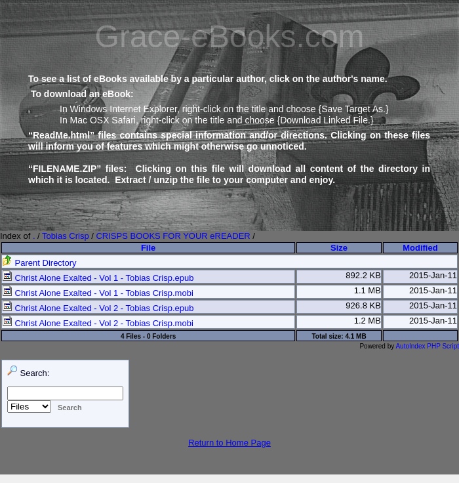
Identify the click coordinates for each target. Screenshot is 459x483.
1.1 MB (367, 290)
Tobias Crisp (65, 236)
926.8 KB (363, 305)
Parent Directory (39, 263)
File (148, 248)
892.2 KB (363, 275)
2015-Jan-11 (433, 275)
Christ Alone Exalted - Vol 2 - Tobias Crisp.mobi (97, 323)
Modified (420, 248)
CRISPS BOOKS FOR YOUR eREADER (173, 236)
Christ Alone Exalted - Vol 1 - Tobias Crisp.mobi (97, 293)
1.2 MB (367, 321)
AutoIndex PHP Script (427, 346)
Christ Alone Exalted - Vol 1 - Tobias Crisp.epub (98, 278)
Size (339, 248)
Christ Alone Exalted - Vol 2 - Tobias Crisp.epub (98, 308)
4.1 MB (355, 336)
